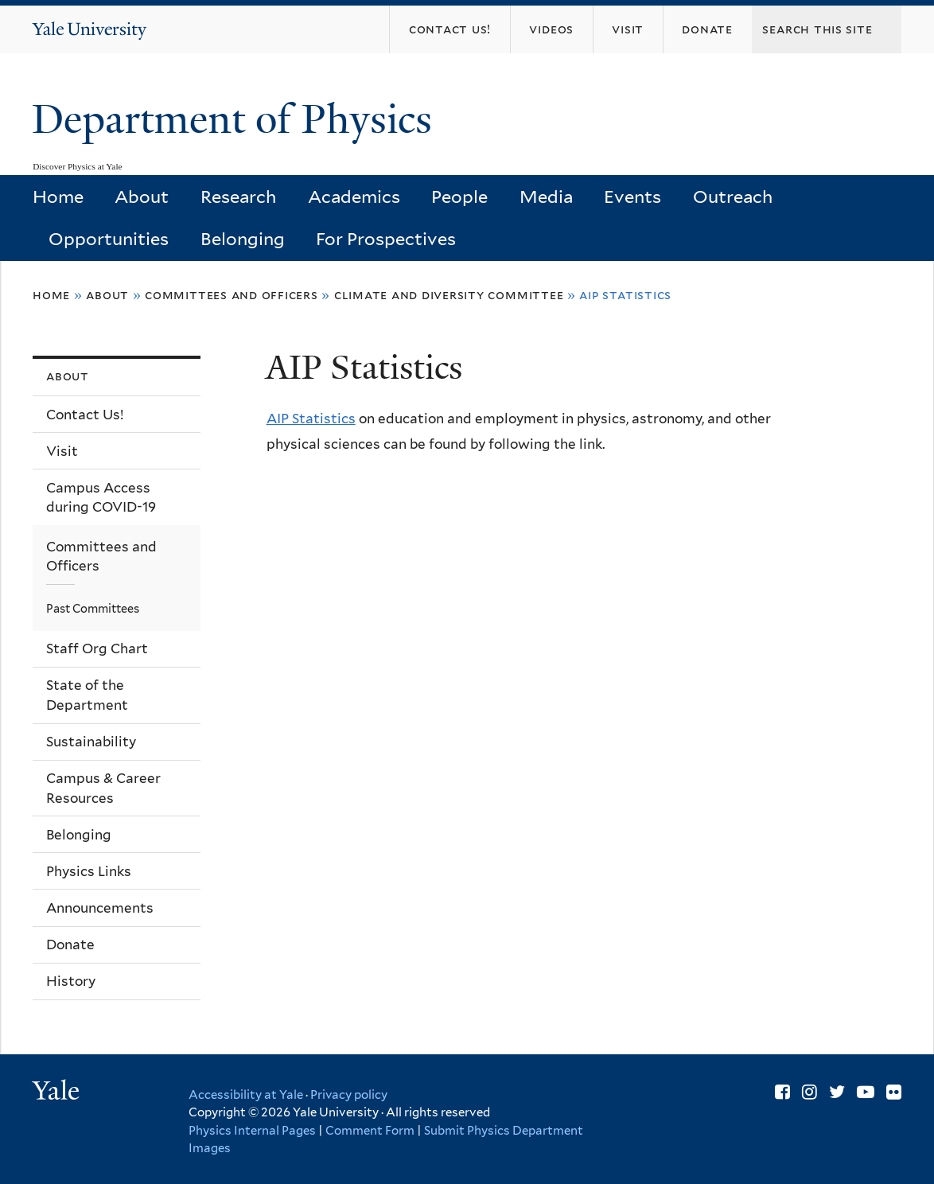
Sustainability (91, 742)
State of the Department (87, 695)
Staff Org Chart (97, 648)
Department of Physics (237, 119)
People (459, 196)
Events (632, 196)
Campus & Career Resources (103, 788)
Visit (62, 451)
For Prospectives (386, 238)
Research (238, 196)
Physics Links (88, 871)
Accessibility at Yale (246, 1095)
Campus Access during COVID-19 (101, 498)
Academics (354, 196)
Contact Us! (84, 415)
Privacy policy (348, 1095)
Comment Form (369, 1131)
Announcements (100, 908)
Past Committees (92, 608)
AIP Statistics (311, 418)
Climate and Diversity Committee (449, 294)
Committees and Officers (231, 294)
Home (58, 196)
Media (546, 196)
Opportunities (109, 238)
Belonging (242, 238)
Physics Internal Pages (252, 1131)
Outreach (732, 196)
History (70, 981)
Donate (70, 944)
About (142, 196)
